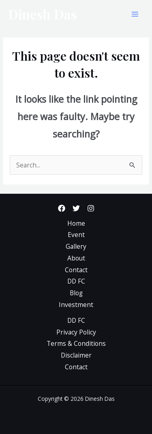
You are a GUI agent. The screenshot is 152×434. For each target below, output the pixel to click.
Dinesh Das (42, 14)
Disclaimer (76, 355)
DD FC (76, 281)
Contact (76, 269)
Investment (76, 304)
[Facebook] (61, 208)
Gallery (76, 246)
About (76, 258)
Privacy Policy (76, 332)
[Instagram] (90, 208)
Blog (76, 292)
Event (76, 234)
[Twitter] (76, 208)
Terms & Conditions (76, 343)
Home (76, 223)
